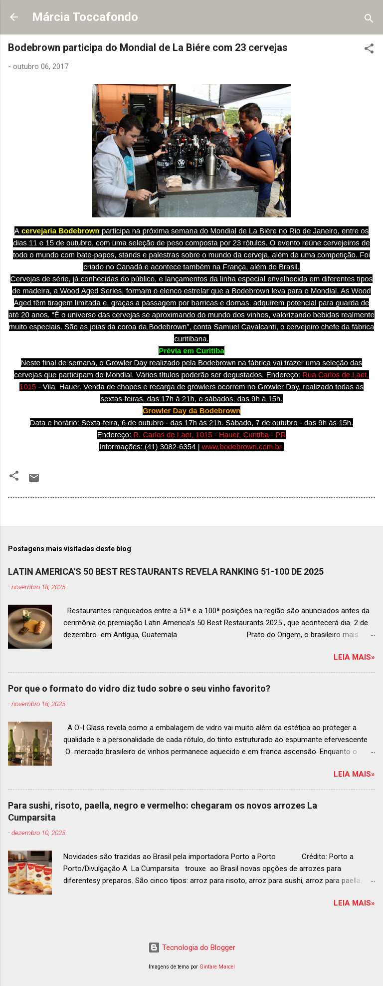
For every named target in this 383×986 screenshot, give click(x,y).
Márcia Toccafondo (85, 17)
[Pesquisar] (369, 20)
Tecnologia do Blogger (191, 947)
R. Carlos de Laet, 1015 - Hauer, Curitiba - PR (209, 434)
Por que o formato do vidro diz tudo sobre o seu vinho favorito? (139, 688)
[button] (369, 50)
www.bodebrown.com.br (242, 446)
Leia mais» (354, 657)
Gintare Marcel (217, 967)
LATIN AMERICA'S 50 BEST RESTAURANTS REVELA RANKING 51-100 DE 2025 (166, 571)
